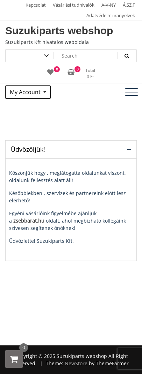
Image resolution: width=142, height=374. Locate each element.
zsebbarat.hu (28, 220)
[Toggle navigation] (131, 92)
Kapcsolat (36, 5)
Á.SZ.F (129, 5)
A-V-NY (108, 5)
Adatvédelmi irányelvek (110, 15)
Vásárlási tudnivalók (73, 5)
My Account (26, 92)
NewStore (76, 363)
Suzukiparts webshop (59, 30)
